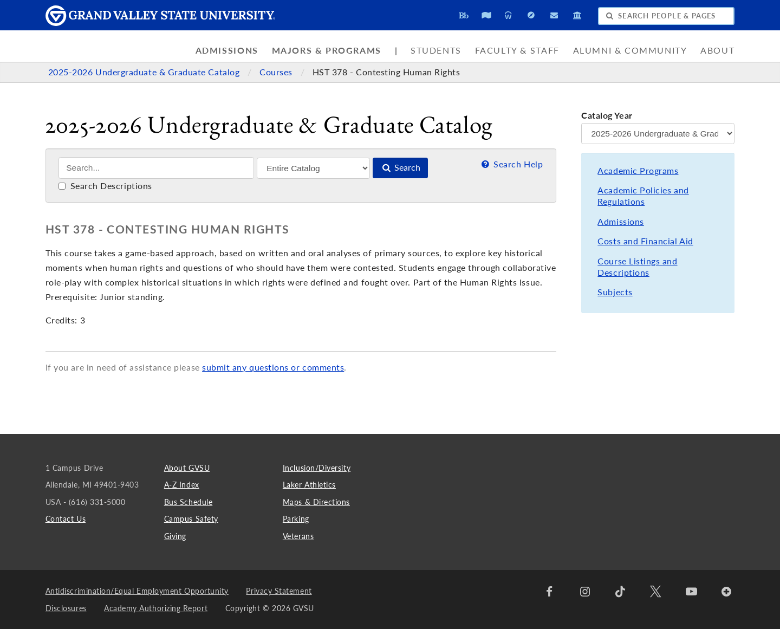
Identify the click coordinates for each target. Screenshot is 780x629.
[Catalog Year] (657, 133)
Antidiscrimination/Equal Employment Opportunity (137, 590)
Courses (277, 72)
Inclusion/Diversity (316, 467)
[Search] (156, 168)
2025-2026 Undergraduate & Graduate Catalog (145, 72)
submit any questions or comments (273, 367)
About (717, 50)
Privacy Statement (278, 590)
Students (436, 50)
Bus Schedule (188, 502)
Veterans (298, 536)
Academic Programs (637, 171)
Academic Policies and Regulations (642, 195)
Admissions (227, 50)
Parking (296, 518)
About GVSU (187, 467)
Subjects (614, 292)
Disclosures (66, 608)
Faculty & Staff (517, 50)
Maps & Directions (316, 502)
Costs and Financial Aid (645, 241)
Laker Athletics (309, 484)
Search (400, 167)
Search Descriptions (105, 186)
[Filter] (313, 168)
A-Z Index (181, 484)
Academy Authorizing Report (155, 608)
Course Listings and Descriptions (637, 266)
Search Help (511, 164)
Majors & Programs (326, 50)
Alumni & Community (630, 50)
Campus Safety (191, 518)
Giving (175, 536)
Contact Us (66, 518)
